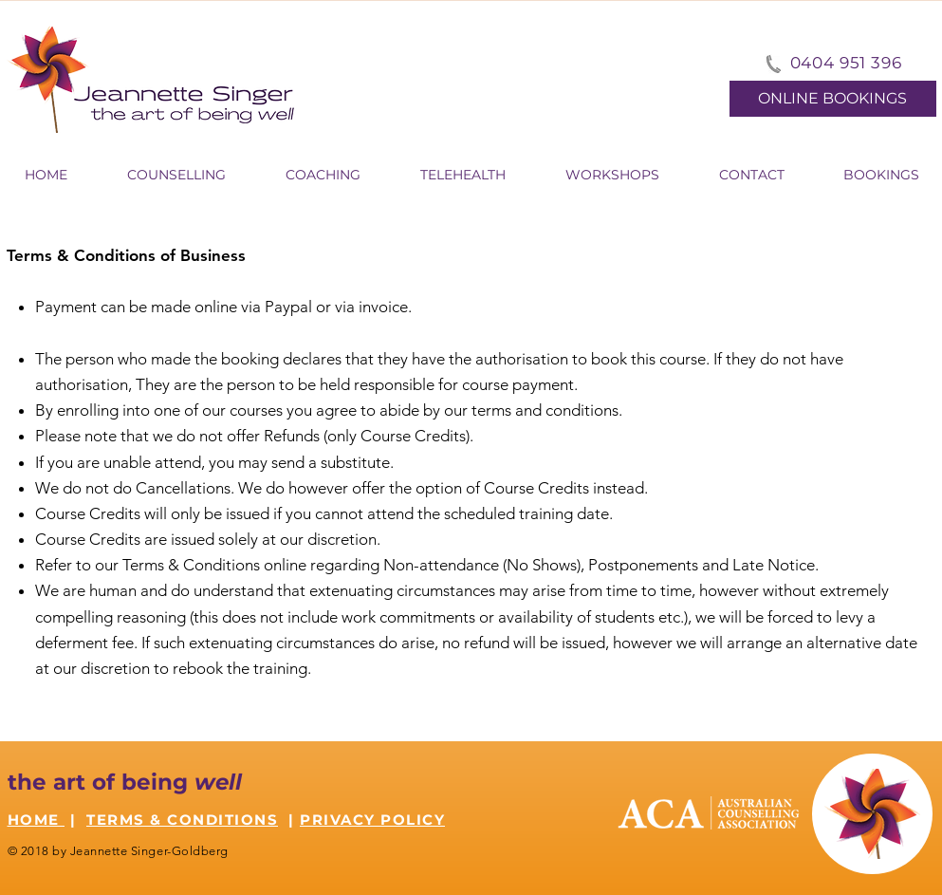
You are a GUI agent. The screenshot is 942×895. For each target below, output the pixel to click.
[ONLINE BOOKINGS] (833, 99)
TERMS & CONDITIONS (182, 820)
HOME (36, 820)
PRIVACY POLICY (372, 820)
